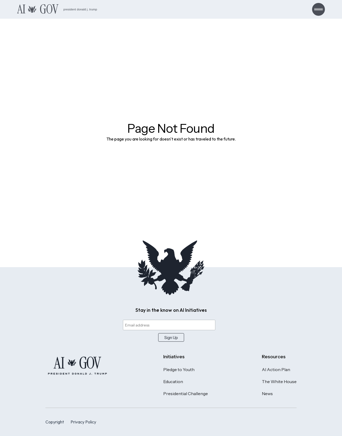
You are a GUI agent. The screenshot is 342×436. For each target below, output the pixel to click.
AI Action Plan (276, 369)
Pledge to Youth (179, 369)
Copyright (54, 422)
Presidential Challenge (185, 393)
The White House (279, 381)
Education (173, 381)
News (267, 393)
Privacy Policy (83, 422)
